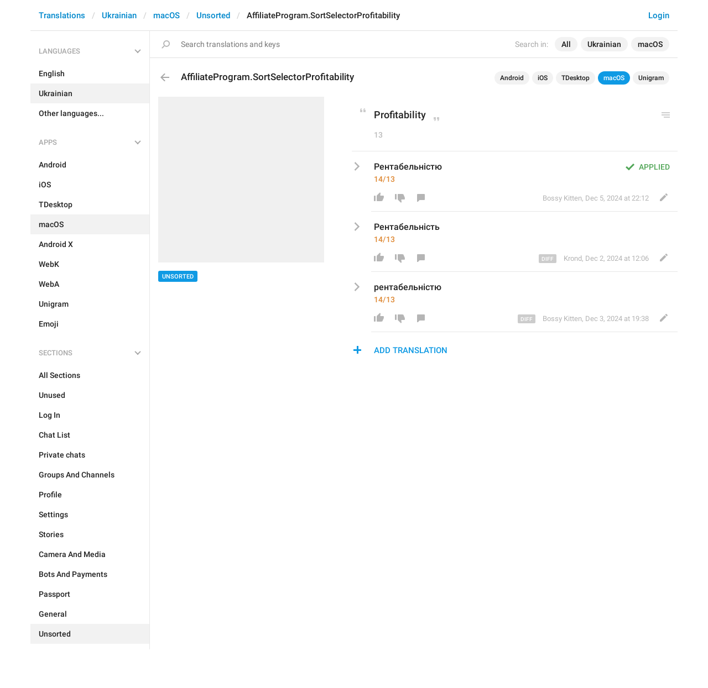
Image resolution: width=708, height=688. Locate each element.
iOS (543, 78)
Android (512, 78)
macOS (166, 15)
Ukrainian (119, 15)
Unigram (651, 78)
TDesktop (575, 78)
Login (658, 15)
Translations (62, 15)
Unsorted (213, 15)
